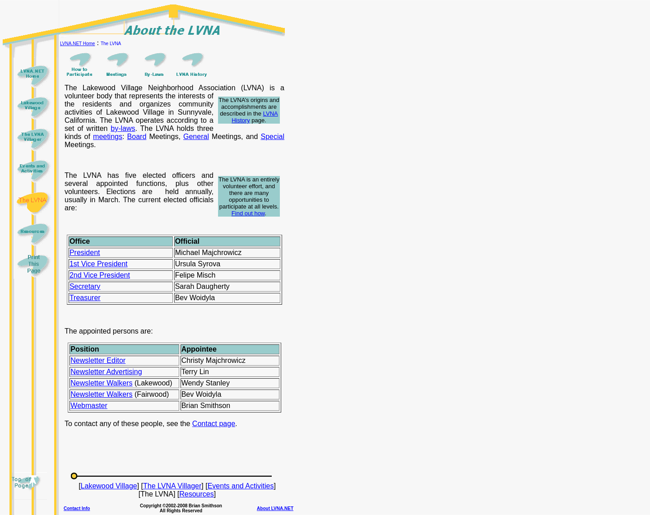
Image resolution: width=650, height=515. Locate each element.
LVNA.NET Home (77, 43)
